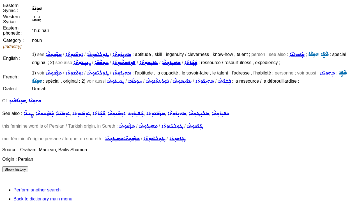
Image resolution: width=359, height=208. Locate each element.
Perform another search (37, 189)
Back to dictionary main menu (42, 198)
